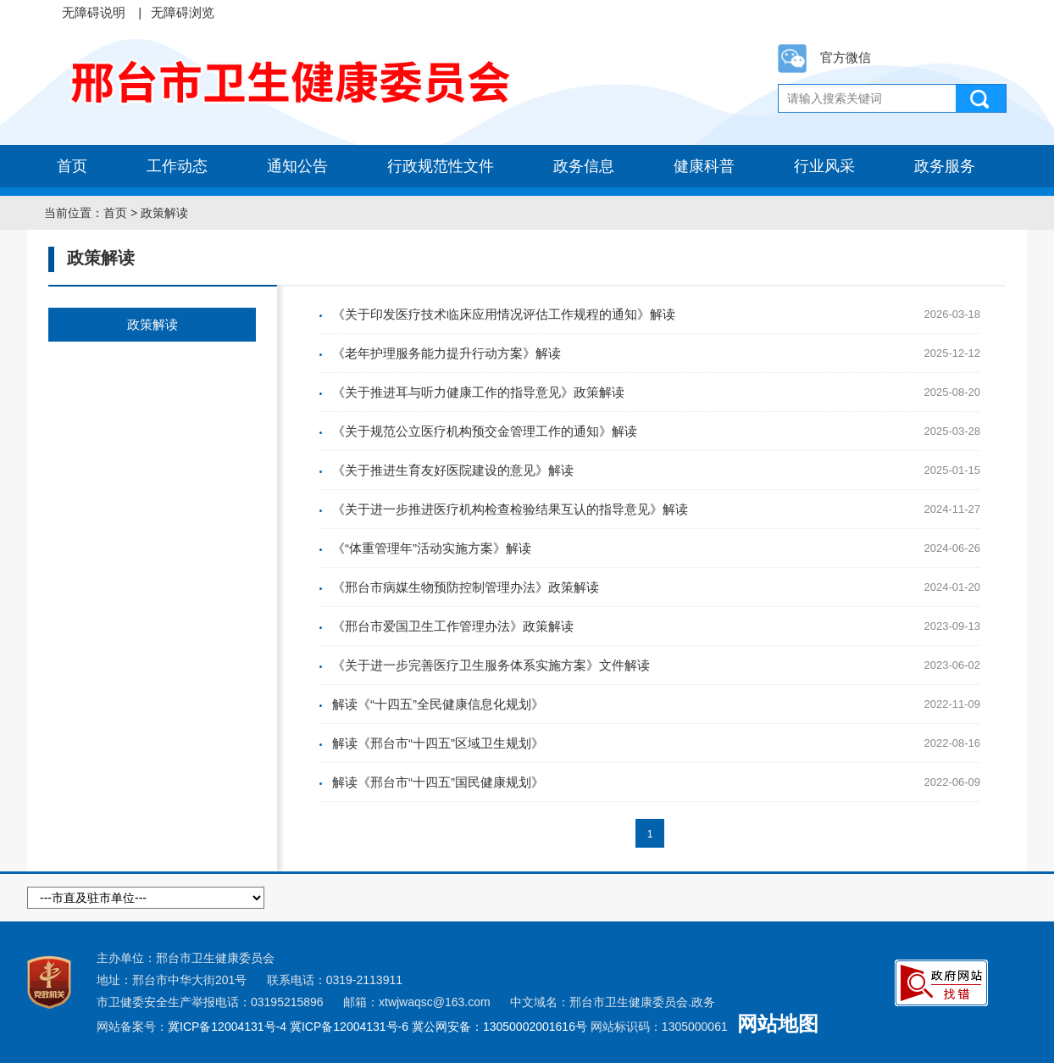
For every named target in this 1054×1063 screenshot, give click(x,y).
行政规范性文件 (440, 166)
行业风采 (824, 166)
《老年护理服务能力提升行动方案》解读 (446, 353)
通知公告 (297, 166)
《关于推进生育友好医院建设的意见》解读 (453, 470)
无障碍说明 (93, 12)
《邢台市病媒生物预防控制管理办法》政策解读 (465, 587)
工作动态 (177, 166)
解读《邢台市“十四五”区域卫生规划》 (438, 743)
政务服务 (944, 166)
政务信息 (583, 166)
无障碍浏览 (182, 12)
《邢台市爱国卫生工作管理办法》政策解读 (453, 626)
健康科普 (704, 166)
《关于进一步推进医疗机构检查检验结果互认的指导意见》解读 (510, 509)
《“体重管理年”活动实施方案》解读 (431, 548)
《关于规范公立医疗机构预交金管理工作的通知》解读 (484, 431)
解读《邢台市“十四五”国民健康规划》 (438, 782)
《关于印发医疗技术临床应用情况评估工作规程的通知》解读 (503, 314)
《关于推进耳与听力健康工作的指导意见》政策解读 (478, 392)
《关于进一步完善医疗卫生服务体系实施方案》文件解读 (491, 665)
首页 (72, 166)
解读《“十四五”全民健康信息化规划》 (438, 704)
